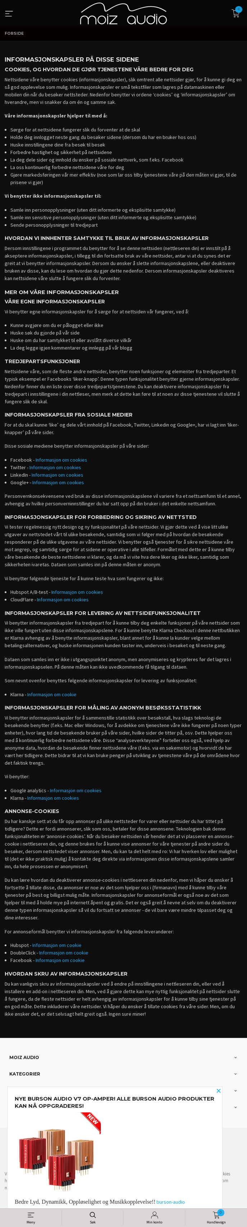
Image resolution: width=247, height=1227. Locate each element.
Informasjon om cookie (51, 694)
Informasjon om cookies (61, 460)
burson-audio (171, 1202)
